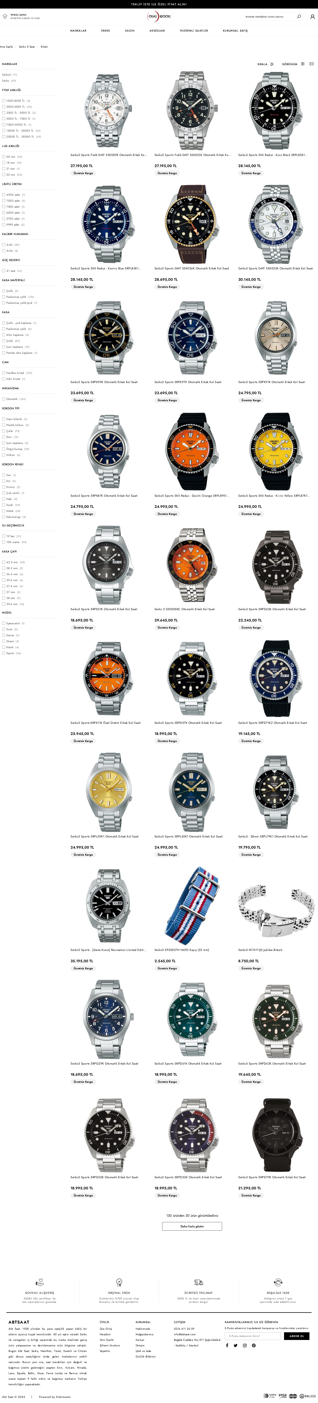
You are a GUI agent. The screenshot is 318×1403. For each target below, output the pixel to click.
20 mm (14, 157)
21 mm (13, 169)
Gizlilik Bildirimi (146, 1357)
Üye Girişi (106, 1329)
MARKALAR (78, 31)
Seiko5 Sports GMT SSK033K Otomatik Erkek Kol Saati (275, 268)
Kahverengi (16, 517)
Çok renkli (15, 493)
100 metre (16, 542)
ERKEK (105, 31)
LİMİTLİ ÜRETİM (12, 184)
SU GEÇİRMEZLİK (13, 525)
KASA (5, 312)
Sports (13, 653)
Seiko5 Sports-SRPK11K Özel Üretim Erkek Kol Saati (106, 723)
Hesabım (105, 1334)
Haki (12, 499)
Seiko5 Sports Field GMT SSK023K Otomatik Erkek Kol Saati (192, 155)
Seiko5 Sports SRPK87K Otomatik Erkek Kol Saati (104, 496)
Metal (13, 511)
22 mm (14, 175)
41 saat (14, 271)
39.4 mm (14, 580)
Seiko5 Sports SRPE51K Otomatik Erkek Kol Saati (104, 609)
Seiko (9, 81)
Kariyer (140, 1340)
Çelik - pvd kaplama (21, 323)
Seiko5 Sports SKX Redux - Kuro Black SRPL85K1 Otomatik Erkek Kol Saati (271, 155)
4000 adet (15, 195)
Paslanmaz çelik (20, 297)
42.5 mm (15, 562)
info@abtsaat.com (185, 1334)
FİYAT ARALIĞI (11, 90)
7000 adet (15, 201)
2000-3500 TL (19, 107)
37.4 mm (14, 586)
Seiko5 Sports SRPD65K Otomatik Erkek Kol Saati (272, 609)
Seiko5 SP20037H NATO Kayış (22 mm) (182, 950)
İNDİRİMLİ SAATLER (194, 31)
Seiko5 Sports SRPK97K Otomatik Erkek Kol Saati (188, 382)
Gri (11, 481)
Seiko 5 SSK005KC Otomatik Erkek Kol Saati (185, 609)
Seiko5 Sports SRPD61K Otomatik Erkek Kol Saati (188, 1063)
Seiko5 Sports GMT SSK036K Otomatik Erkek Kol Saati (192, 268)
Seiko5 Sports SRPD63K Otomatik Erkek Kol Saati (272, 1063)
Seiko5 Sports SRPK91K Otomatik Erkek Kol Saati (271, 382)
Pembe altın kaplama (21, 353)
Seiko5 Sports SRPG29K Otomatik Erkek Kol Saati (104, 1063)
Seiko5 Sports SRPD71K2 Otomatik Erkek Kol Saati (272, 723)
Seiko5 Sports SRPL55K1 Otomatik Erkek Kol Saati (189, 836)
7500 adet (15, 207)
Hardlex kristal (19, 373)
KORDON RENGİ (12, 464)
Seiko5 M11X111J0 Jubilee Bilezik (260, 950)
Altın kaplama (17, 335)
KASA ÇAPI (9, 551)
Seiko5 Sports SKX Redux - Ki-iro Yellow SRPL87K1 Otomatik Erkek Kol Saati (272, 496)
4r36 (12, 245)
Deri (12, 437)
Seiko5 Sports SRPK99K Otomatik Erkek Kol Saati (104, 382)
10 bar (13, 536)
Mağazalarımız (145, 1334)
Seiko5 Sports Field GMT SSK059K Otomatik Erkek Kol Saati (108, 155)
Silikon (13, 455)
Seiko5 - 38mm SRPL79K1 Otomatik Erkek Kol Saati (273, 836)
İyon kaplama (17, 347)
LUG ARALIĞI (10, 146)
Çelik (12, 291)
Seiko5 (9, 75)
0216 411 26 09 (184, 1329)
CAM (5, 362)
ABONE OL (297, 1336)
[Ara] (299, 17)
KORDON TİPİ (10, 408)
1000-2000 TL (18, 101)
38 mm (13, 598)
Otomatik (16, 399)
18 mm (14, 163)
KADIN (130, 31)
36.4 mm (14, 574)
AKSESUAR (157, 31)
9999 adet (15, 225)
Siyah (13, 505)
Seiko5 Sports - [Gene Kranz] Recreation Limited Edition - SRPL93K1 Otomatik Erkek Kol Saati (109, 950)
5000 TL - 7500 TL (20, 119)
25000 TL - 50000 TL (23, 137)
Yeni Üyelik (107, 1340)
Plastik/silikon (17, 425)
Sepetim (105, 1351)
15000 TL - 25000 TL (23, 131)
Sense (12, 635)
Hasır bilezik (16, 419)
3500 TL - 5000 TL (21, 113)
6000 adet (15, 213)
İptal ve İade (143, 1351)
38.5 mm (14, 568)
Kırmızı (13, 487)
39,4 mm (15, 604)
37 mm (13, 592)
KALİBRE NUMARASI (15, 234)
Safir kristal (15, 379)
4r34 (12, 251)
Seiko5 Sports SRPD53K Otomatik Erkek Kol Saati (188, 1177)
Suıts (12, 629)
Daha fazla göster (192, 1226)
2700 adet (15, 219)
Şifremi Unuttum (110, 1345)
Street (12, 641)
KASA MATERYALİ (13, 280)
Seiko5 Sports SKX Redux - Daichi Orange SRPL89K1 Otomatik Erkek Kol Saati (191, 496)
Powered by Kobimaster (55, 1397)
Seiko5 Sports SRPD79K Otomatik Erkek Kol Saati (272, 1177)
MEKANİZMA (10, 388)
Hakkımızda (143, 1329)
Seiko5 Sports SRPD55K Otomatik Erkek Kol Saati (104, 1177)
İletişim (140, 1345)
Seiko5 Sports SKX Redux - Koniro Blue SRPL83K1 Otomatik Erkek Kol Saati (104, 268)
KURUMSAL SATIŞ (235, 31)
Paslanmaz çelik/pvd (21, 303)
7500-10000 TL (18, 125)
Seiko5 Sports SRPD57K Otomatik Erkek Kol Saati (188, 723)
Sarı (11, 475)
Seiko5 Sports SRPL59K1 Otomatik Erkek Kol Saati (105, 836)
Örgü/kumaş (17, 449)
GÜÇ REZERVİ (11, 260)
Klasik (12, 647)
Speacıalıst (15, 623)
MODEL (7, 613)
